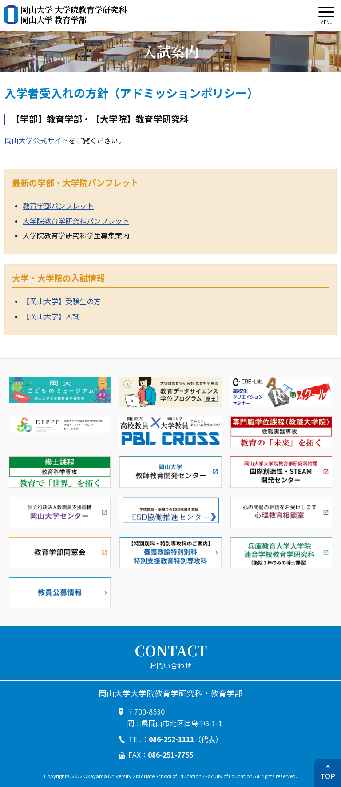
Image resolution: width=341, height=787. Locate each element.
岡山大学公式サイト (36, 141)
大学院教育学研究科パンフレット (76, 221)
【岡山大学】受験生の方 (62, 302)
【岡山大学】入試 (51, 317)
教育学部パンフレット (58, 206)
